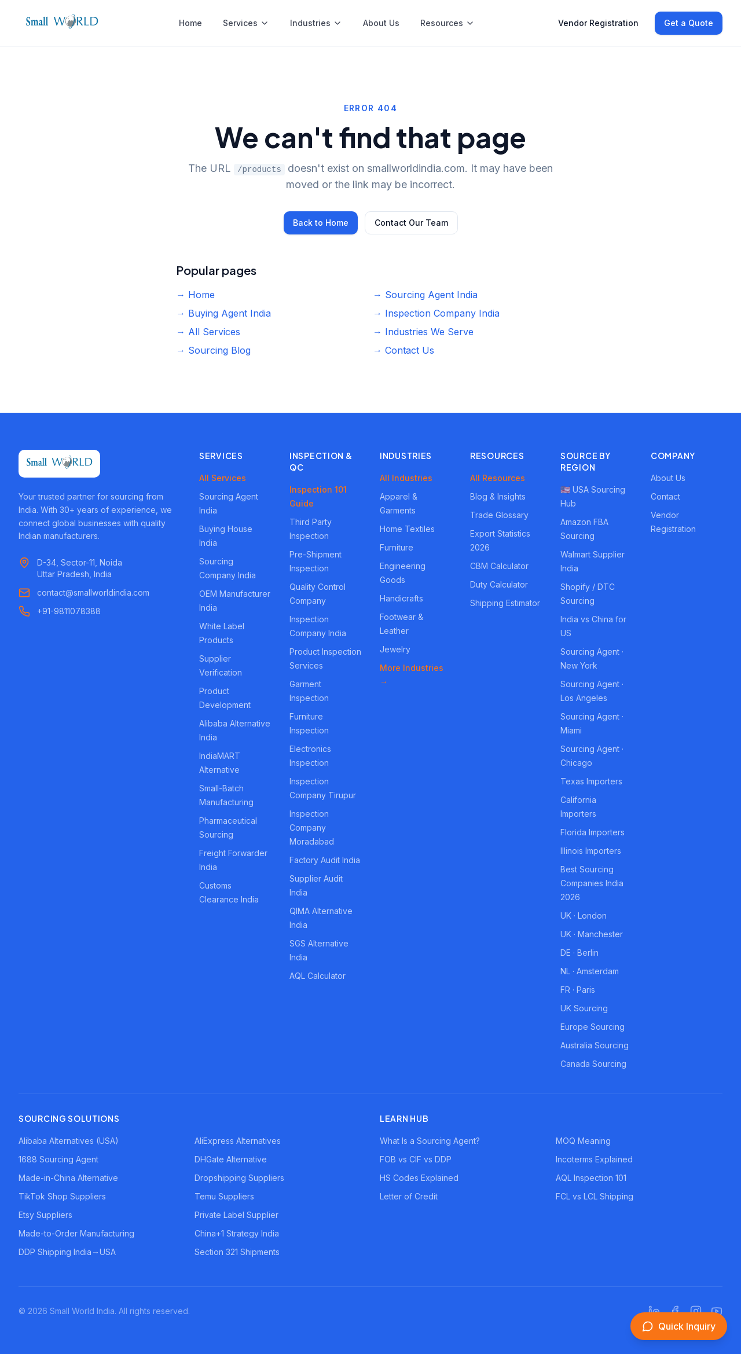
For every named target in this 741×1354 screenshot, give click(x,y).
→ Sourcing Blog (213, 350)
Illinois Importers (590, 851)
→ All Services (208, 331)
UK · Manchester (591, 934)
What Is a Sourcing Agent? (430, 1141)
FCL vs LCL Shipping (594, 1196)
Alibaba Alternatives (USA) (69, 1141)
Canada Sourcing (593, 1064)
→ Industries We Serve (423, 331)
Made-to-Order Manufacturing (76, 1233)
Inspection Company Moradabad (311, 827)
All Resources (497, 478)
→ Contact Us (403, 350)
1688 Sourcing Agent (58, 1159)
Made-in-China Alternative (68, 1178)
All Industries (406, 478)
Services (246, 23)
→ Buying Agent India (223, 313)
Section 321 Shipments (237, 1252)
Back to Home (321, 222)
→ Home (195, 294)
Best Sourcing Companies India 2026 (591, 883)
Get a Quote (688, 23)
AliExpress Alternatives (238, 1141)
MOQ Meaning (583, 1141)
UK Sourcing (584, 1008)
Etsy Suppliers (45, 1215)
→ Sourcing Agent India (425, 294)
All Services (222, 478)
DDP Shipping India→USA (67, 1252)
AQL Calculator (317, 976)
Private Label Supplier (236, 1215)
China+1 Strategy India (237, 1233)
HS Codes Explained (419, 1178)
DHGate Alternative (231, 1159)
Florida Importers (592, 832)
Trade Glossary (499, 515)
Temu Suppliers (224, 1196)
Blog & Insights (498, 496)
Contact (665, 496)
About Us (381, 23)
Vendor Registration (598, 23)
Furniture (396, 547)
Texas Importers (591, 781)
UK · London (583, 915)
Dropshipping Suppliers (239, 1178)
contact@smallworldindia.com (93, 592)
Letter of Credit (409, 1196)
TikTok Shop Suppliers (62, 1196)
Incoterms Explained (594, 1159)
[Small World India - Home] (62, 23)
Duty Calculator (499, 584)
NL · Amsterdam (589, 971)
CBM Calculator (499, 566)
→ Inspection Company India (436, 313)
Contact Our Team (411, 222)
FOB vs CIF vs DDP (416, 1159)
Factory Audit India (324, 860)
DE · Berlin (579, 952)
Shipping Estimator (505, 603)
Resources (447, 23)
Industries (316, 23)
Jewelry (395, 649)
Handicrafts (401, 598)
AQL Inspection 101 (591, 1178)
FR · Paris (577, 990)
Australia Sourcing (594, 1045)
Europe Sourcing (592, 1027)
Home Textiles (407, 529)
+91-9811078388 (69, 611)
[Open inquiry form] (678, 1326)
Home (190, 23)
